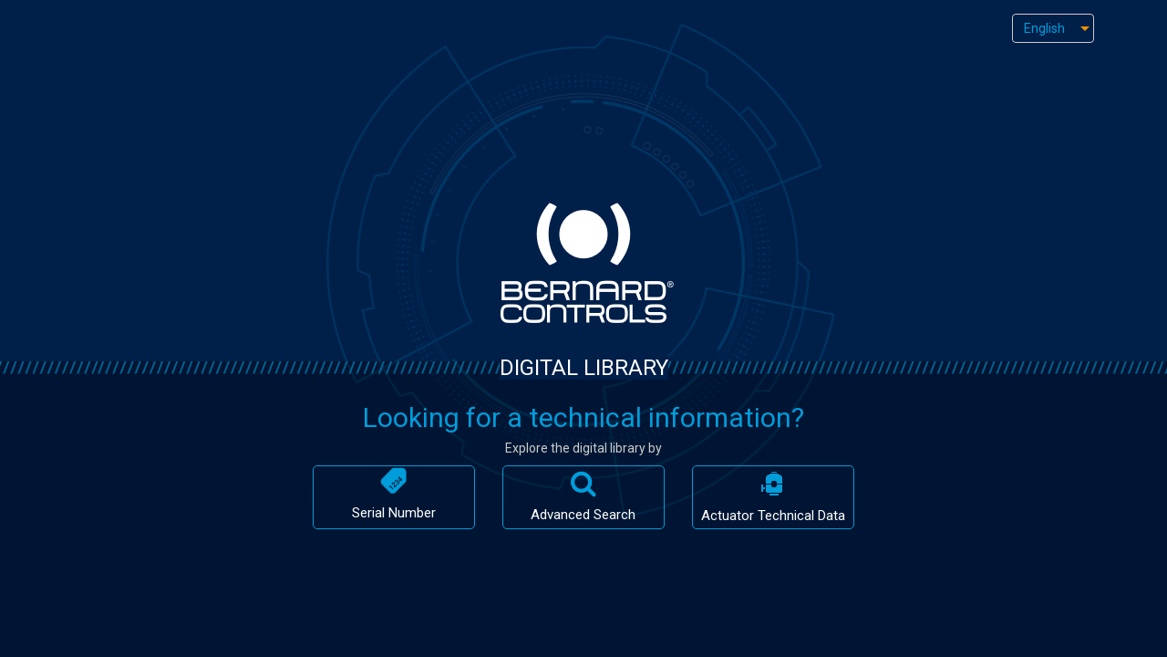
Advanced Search (583, 496)
